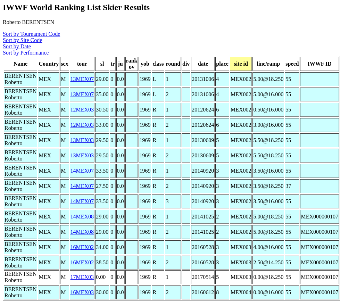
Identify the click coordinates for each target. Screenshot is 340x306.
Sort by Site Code (22, 40)
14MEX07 (82, 171)
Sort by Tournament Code (31, 34)
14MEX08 (82, 217)
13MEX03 (82, 140)
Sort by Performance (26, 53)
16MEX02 (82, 247)
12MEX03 (82, 110)
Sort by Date (17, 46)
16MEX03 (82, 292)
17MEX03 (82, 277)
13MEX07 (82, 79)
